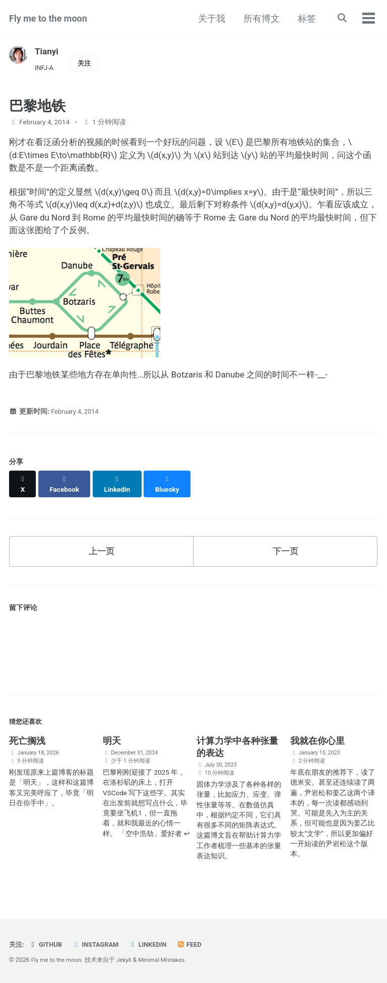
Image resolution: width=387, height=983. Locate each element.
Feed (196, 944)
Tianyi (47, 51)
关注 (87, 63)
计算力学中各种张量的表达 (237, 750)
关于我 (209, 18)
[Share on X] (23, 489)
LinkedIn (153, 944)
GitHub (47, 944)
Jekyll (127, 959)
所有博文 (259, 18)
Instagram (98, 944)
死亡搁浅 (27, 744)
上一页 (101, 552)
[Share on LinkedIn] (120, 489)
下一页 (285, 552)
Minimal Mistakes (166, 959)
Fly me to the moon (48, 18)
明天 (112, 744)
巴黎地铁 (37, 107)
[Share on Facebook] (66, 489)
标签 (305, 18)
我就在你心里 (317, 744)
